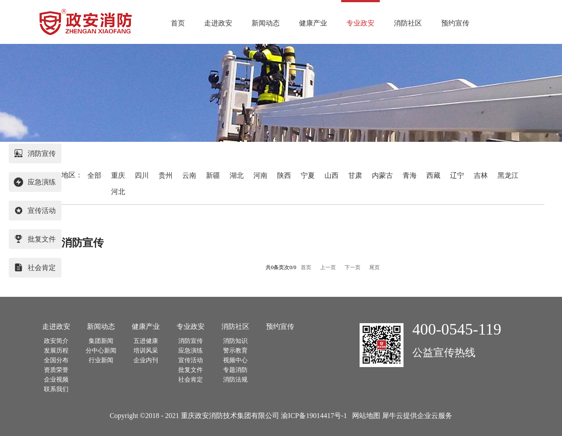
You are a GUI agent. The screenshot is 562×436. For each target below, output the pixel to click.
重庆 (118, 175)
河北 (118, 191)
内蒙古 (382, 175)
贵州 (166, 175)
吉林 (481, 175)
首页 (178, 23)
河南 (260, 175)
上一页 (328, 267)
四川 (142, 175)
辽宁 (457, 175)
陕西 (284, 175)
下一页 (352, 267)
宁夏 (308, 175)
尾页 (374, 267)
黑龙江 (508, 175)
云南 (189, 175)
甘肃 (355, 175)
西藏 (433, 175)
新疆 (213, 175)
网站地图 (364, 415)
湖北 (237, 175)
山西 (331, 175)
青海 (410, 175)
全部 (94, 175)
